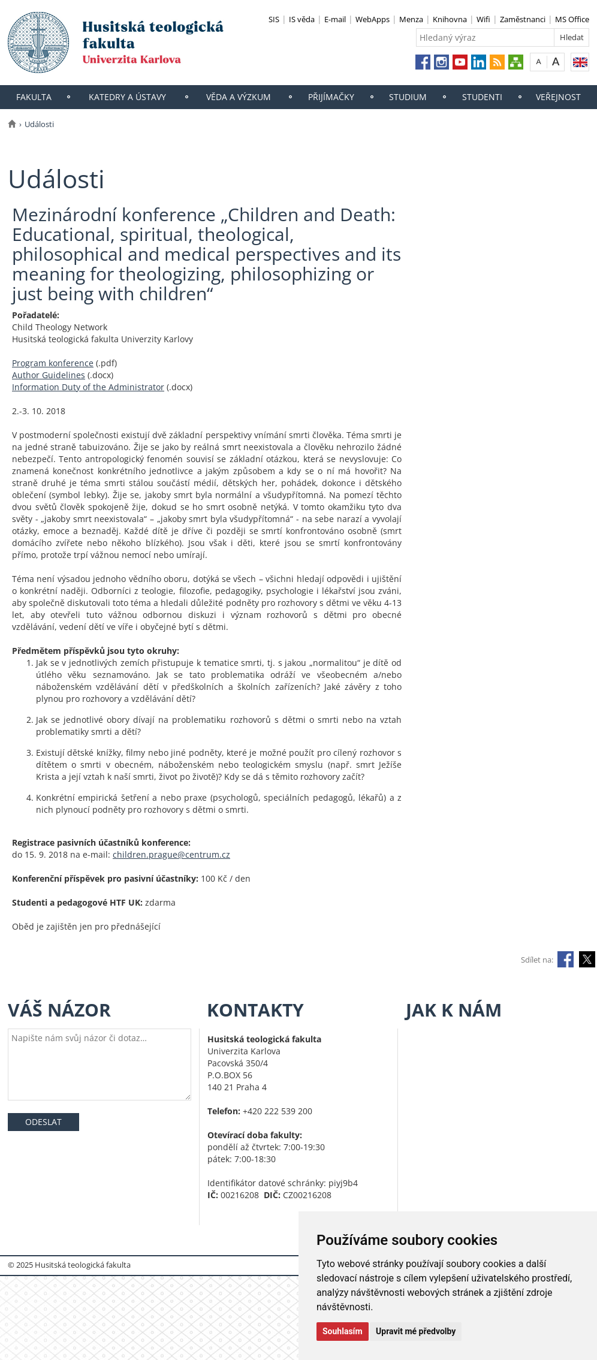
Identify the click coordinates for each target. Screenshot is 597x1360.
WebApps (372, 19)
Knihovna (450, 19)
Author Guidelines (48, 375)
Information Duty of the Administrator (88, 387)
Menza (411, 19)
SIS (274, 19)
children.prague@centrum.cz (171, 854)
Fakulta (34, 96)
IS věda (302, 19)
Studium (408, 96)
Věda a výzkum (238, 96)
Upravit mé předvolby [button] (416, 1331)
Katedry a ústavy (127, 96)
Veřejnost (558, 96)
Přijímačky (331, 96)
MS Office (572, 19)
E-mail (335, 19)
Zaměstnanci (522, 19)
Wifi (483, 19)
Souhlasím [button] (342, 1331)
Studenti (482, 96)
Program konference (53, 363)
